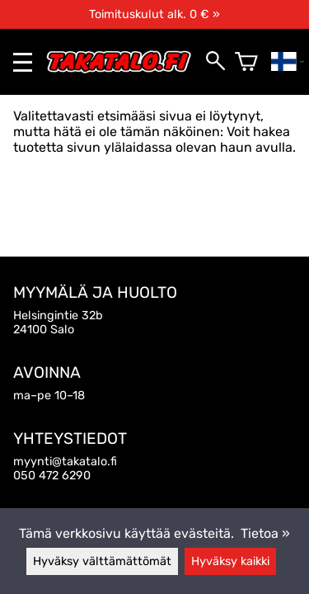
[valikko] (22, 62)
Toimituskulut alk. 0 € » (154, 14)
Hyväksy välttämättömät (102, 561)
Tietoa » (265, 533)
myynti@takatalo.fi (65, 462)
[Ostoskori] (246, 62)
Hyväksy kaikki (230, 561)
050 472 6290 (52, 476)
